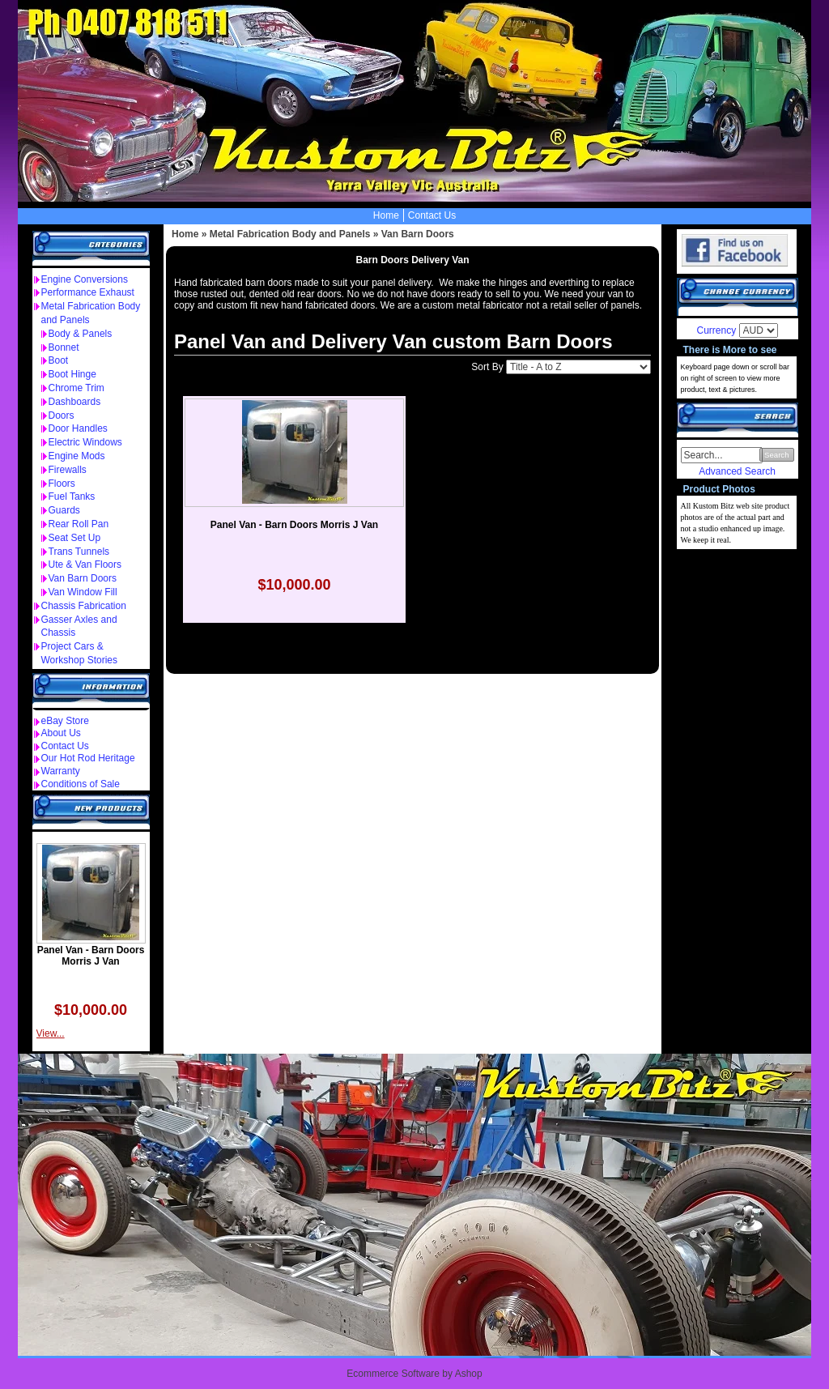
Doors (61, 415)
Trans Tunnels (79, 551)
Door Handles (78, 428)
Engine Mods (77, 456)
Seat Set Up (75, 537)
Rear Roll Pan (79, 524)
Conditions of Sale (80, 784)
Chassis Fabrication (83, 605)
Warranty (60, 771)
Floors (62, 483)
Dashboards (75, 401)
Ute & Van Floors (85, 564)
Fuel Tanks (72, 496)
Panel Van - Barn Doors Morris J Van (91, 955)
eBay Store (65, 720)
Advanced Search (737, 471)
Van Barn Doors (83, 578)
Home (386, 215)
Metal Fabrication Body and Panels (290, 234)
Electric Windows (85, 442)
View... (50, 1033)
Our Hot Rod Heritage (88, 758)
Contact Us (432, 215)
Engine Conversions (84, 279)
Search (776, 454)
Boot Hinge (72, 374)
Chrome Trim (76, 388)
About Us (61, 733)
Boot (59, 360)
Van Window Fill (83, 592)
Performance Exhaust (87, 292)
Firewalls (68, 469)
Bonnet (64, 347)
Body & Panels (81, 333)
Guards (64, 510)
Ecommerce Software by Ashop (414, 1373)
